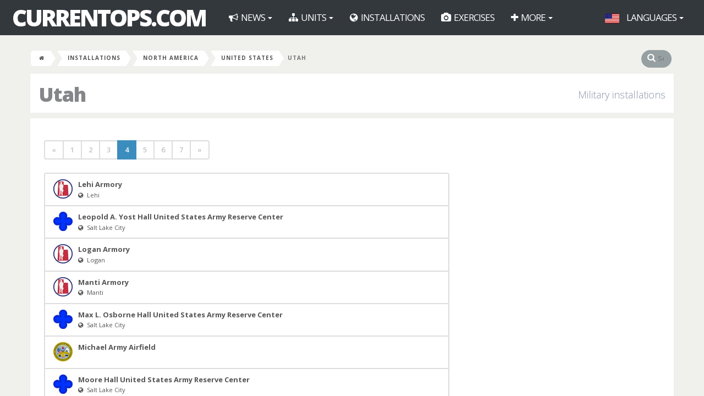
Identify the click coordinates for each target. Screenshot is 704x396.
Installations (387, 17)
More (532, 17)
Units (311, 17)
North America (171, 58)
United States (247, 58)
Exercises (467, 17)
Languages (644, 17)
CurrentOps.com (109, 17)
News (250, 17)
